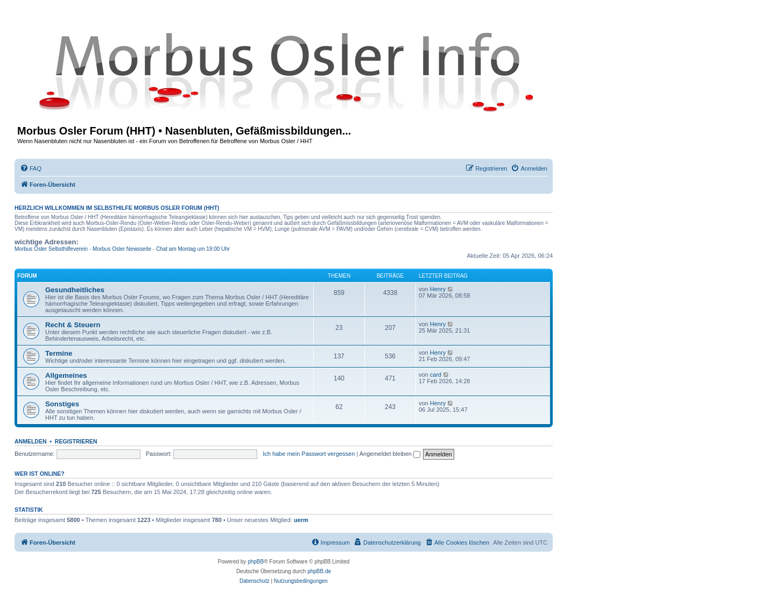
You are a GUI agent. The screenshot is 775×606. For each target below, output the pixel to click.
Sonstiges (62, 404)
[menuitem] (30, 168)
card (435, 374)
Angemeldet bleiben (390, 453)
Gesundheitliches (74, 290)
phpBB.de (319, 571)
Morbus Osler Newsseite (122, 249)
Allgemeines (66, 375)
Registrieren (76, 441)
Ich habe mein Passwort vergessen (309, 453)
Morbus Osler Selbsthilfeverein (51, 249)
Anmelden (31, 441)
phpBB (256, 562)
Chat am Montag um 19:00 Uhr (193, 249)
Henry (438, 289)
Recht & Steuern (73, 325)
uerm (301, 520)
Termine (58, 353)
